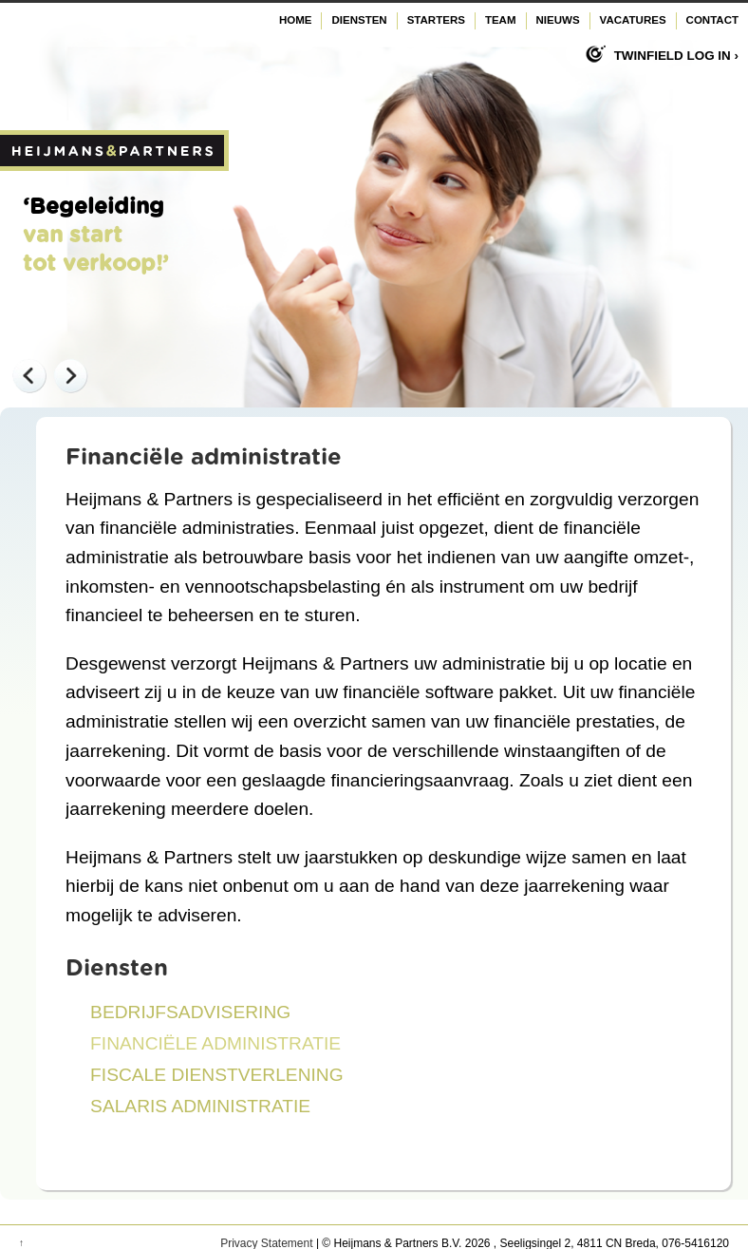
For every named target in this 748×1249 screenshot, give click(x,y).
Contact (712, 20)
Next (70, 375)
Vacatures (633, 20)
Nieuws (558, 20)
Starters (436, 20)
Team (500, 20)
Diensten (358, 20)
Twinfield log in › (676, 55)
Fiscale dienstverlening (217, 1075)
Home (295, 20)
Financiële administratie (215, 1043)
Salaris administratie (200, 1106)
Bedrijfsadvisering (190, 1012)
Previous (28, 375)
